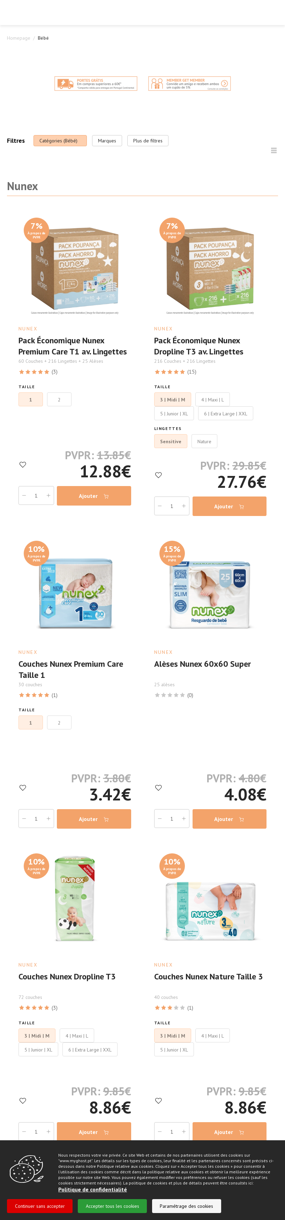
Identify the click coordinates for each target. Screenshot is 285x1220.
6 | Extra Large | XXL (225, 413)
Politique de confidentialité (92, 1189)
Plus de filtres (148, 141)
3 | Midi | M (172, 399)
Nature (204, 441)
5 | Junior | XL (174, 413)
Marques (107, 141)
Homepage (18, 38)
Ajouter (94, 495)
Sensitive (170, 441)
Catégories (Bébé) (58, 141)
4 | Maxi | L (212, 399)
